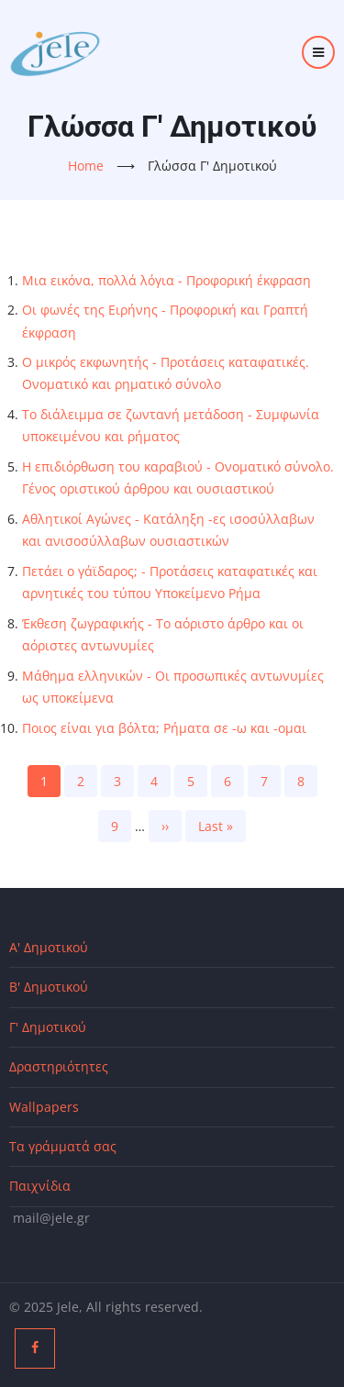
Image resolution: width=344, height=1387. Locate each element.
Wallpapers (44, 1106)
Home (86, 165)
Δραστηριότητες (58, 1066)
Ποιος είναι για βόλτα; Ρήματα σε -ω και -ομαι (164, 728)
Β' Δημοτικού (48, 986)
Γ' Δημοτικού (47, 1027)
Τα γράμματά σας (63, 1146)
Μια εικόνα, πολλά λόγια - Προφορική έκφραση (166, 280)
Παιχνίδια (40, 1185)
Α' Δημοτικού (48, 947)
